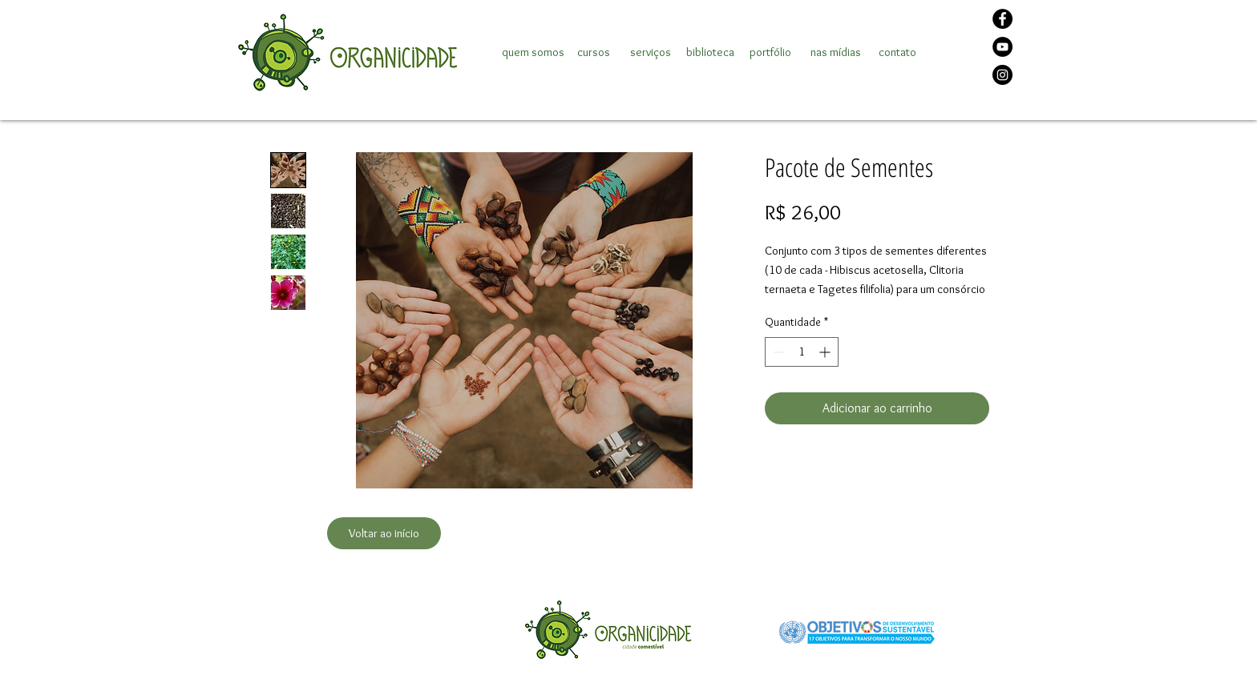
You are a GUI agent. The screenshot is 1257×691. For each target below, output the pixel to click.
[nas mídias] (835, 52)
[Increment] (826, 352)
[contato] (897, 52)
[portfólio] (770, 52)
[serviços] (650, 52)
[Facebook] (1002, 19)
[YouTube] (1002, 47)
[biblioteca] (710, 52)
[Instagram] (1002, 75)
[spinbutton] (801, 352)
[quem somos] (533, 52)
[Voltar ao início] (384, 533)
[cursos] (593, 52)
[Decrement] (777, 352)
